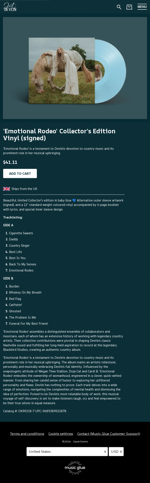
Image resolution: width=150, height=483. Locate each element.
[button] (142, 7)
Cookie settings (60, 433)
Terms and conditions (27, 433)
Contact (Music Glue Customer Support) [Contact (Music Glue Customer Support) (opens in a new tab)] (108, 433)
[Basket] (129, 7)
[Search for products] (119, 6)
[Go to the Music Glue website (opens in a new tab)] (75, 468)
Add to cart (20, 173)
